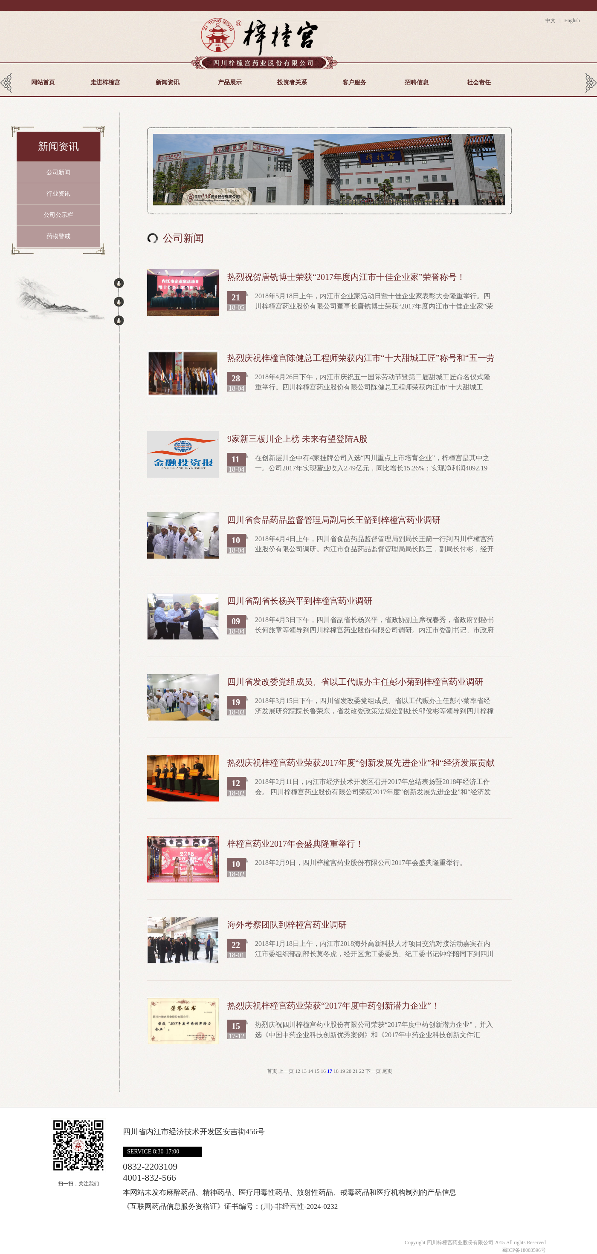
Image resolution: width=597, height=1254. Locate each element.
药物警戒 (58, 236)
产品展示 (230, 82)
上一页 (286, 1071)
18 (336, 1071)
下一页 (373, 1071)
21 (356, 1071)
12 (298, 1071)
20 (349, 1071)
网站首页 (43, 82)
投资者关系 (292, 82)
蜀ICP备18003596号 (524, 1250)
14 (311, 1071)
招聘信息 (417, 82)
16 (324, 1071)
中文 (551, 20)
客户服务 (354, 82)
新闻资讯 (168, 82)
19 (343, 1071)
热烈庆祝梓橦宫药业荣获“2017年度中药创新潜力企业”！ (333, 1005)
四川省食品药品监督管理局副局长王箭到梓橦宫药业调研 (334, 520)
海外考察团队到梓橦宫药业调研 (287, 924)
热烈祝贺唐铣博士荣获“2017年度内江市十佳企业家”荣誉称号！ (346, 277)
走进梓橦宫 (105, 82)
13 (304, 1071)
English (571, 20)
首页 (272, 1071)
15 (317, 1071)
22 (362, 1071)
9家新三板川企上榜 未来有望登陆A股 (297, 439)
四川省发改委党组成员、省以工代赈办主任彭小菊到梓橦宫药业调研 (355, 681)
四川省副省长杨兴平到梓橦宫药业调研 (299, 600)
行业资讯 (58, 193)
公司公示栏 (58, 215)
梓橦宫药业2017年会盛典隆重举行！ (295, 843)
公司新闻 (58, 172)
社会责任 (479, 82)
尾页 (387, 1071)
